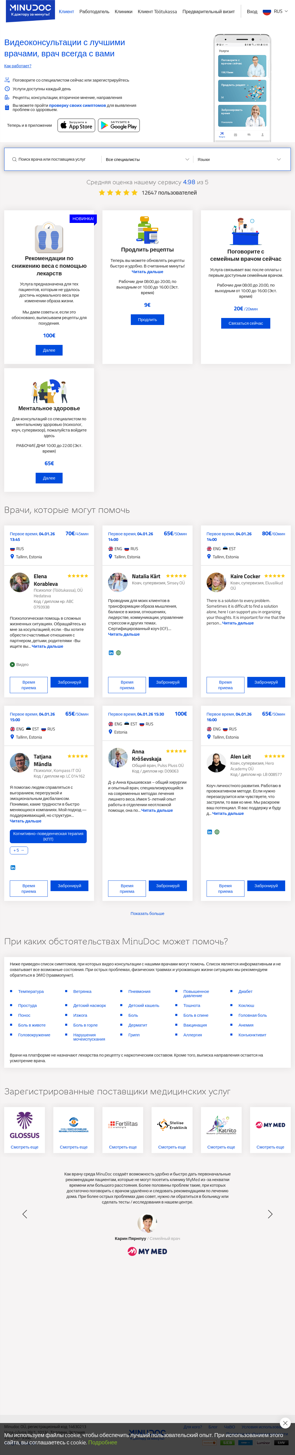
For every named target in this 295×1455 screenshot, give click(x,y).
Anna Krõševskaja (146, 755)
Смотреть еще (24, 1147)
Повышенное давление (196, 993)
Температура (31, 991)
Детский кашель (143, 1005)
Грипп (134, 1035)
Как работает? (17, 66)
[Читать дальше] (49, 842)
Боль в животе (32, 1025)
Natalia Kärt (146, 576)
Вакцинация (195, 1025)
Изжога (80, 1015)
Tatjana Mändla (43, 760)
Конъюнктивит (252, 1035)
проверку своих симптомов (77, 105)
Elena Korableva (46, 580)
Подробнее (102, 1442)
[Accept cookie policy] (285, 1422)
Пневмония (139, 991)
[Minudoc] (30, 11)
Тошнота (192, 1005)
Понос (24, 1015)
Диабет (246, 991)
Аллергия (193, 1035)
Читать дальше (147, 271)
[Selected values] (147, 159)
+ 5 (16, 850)
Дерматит (137, 1025)
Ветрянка (82, 991)
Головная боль (253, 1015)
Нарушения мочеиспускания (89, 1037)
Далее (49, 350)
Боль (133, 1015)
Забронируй (69, 682)
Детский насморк (89, 1005)
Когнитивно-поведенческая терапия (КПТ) (48, 836)
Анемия (246, 1025)
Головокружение (34, 1035)
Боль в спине (196, 1015)
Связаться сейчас (245, 323)
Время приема (29, 685)
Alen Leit (240, 756)
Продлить (147, 319)
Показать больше (147, 913)
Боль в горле (85, 1025)
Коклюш (246, 1005)
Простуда (27, 1005)
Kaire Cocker (245, 576)
